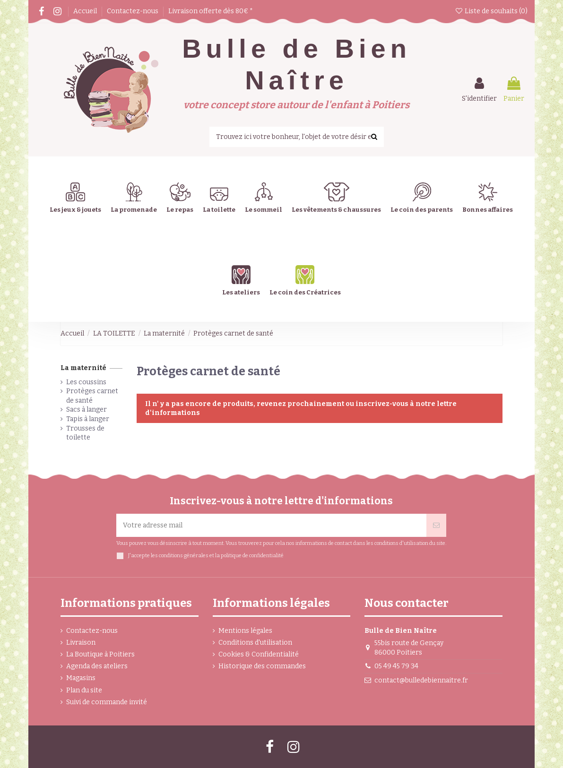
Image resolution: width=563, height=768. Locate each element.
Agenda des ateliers (97, 666)
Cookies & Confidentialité (258, 654)
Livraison (80, 643)
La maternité (83, 368)
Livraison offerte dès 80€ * (210, 11)
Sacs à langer (86, 410)
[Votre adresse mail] (271, 525)
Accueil (85, 11)
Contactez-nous (133, 11)
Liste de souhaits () (491, 11)
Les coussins (86, 382)
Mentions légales (245, 631)
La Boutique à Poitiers (100, 654)
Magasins (80, 678)
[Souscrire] (436, 525)
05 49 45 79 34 (396, 666)
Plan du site (84, 690)
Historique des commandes (262, 666)
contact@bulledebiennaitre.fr (421, 680)
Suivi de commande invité (106, 702)
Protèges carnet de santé (92, 396)
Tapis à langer (87, 419)
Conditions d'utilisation (255, 643)
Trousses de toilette (85, 433)
